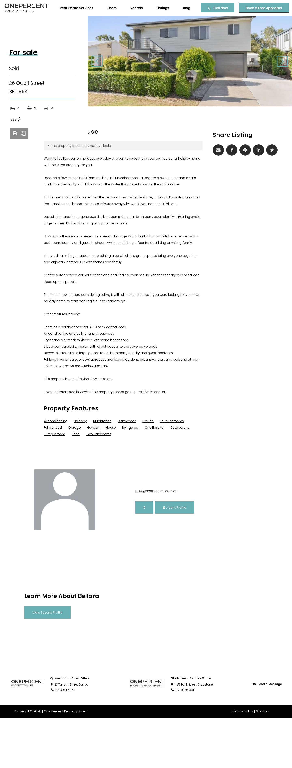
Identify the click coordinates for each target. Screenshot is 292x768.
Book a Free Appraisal (261, 23)
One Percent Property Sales (64, 761)
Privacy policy (242, 761)
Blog (183, 23)
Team (109, 23)
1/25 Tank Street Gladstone (192, 735)
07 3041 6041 (62, 740)
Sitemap (262, 761)
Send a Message (267, 734)
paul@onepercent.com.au (156, 541)
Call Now (217, 23)
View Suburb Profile (47, 662)
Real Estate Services (73, 23)
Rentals (133, 23)
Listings (160, 23)
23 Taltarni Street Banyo (69, 735)
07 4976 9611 (183, 740)
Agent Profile (174, 557)
